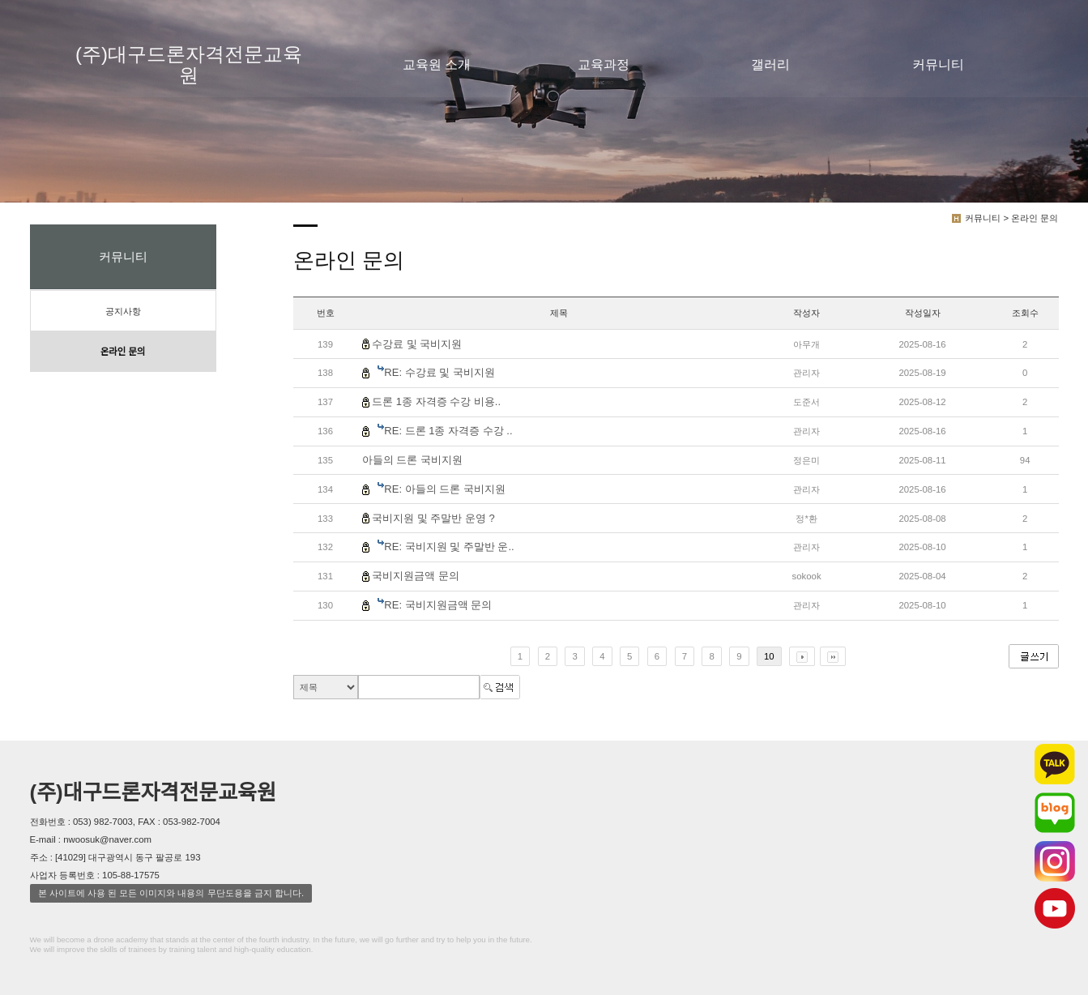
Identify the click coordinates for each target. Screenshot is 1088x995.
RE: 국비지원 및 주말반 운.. (449, 546)
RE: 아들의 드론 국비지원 (445, 489)
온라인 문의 (122, 352)
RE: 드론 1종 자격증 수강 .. (448, 431)
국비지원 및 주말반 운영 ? (433, 518)
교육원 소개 (437, 64)
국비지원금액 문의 (415, 576)
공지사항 (123, 311)
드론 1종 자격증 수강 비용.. (436, 401)
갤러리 (770, 64)
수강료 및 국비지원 (417, 344)
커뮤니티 (938, 64)
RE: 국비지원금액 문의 (438, 605)
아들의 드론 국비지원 (412, 460)
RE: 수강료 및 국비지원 (439, 372)
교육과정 (603, 64)
